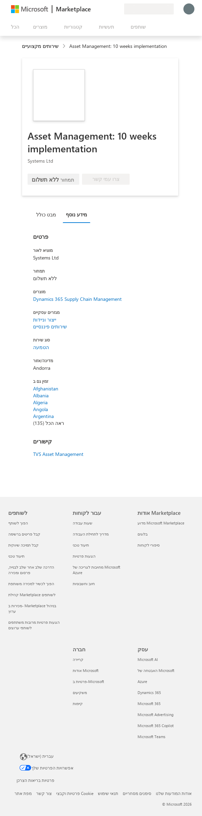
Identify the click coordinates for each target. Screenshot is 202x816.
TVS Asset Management (58, 454)
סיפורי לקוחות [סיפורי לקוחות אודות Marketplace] (149, 545)
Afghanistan (45, 388)
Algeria (40, 402)
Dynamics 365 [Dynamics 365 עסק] (149, 692)
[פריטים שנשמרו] (110, 9)
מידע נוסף (76, 214)
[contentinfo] (64, 46)
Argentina (43, 416)
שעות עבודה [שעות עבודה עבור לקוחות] (82, 523)
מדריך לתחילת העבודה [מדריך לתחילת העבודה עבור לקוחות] (91, 534)
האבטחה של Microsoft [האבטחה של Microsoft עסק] (156, 670)
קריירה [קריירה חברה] (78, 659)
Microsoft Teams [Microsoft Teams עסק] (151, 736)
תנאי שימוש (108, 793)
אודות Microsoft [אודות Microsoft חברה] (86, 670)
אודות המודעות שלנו (174, 793)
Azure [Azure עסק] (142, 681)
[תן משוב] (94, 9)
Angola (40, 409)
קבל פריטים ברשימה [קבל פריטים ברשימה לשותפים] (24, 534)
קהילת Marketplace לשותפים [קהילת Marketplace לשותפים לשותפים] (31, 594)
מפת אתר (23, 793)
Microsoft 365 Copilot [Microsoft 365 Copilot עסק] (156, 725)
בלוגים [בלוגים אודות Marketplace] (143, 534)
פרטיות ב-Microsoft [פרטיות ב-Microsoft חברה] (88, 681)
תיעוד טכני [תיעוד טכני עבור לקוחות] (81, 545)
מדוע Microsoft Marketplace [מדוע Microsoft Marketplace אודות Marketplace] (161, 523)
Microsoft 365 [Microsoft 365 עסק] (149, 703)
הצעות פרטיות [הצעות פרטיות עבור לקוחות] (84, 556)
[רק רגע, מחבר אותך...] (189, 8)
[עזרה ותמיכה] (102, 9)
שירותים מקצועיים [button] (40, 46)
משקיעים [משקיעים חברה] (80, 692)
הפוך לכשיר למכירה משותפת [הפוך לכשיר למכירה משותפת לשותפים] (31, 583)
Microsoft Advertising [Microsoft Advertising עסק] (155, 714)
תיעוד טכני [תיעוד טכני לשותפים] (16, 556)
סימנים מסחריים (137, 793)
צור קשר (44, 793)
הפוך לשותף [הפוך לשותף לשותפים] (18, 523)
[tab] (48, 214)
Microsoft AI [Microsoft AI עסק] (148, 659)
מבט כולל (46, 214)
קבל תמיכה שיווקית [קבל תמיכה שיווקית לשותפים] (23, 545)
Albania (41, 395)
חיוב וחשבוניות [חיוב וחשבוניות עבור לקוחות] (84, 583)
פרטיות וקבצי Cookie (74, 793)
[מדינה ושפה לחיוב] (149, 8)
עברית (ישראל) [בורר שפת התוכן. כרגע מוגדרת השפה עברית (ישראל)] (40, 756)
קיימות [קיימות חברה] (78, 703)
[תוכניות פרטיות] (118, 9)
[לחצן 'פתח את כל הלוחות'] (14, 27)
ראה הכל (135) (48, 423)
